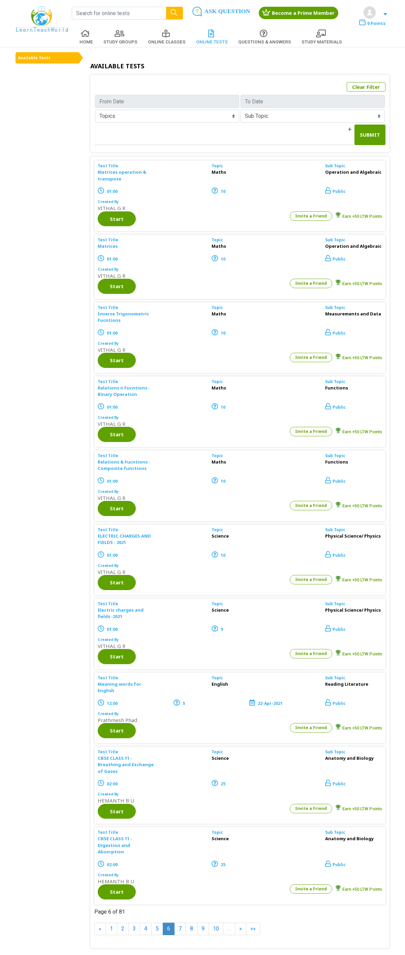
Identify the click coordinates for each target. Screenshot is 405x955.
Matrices (108, 246)
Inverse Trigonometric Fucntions (123, 317)
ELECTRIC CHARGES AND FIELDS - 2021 (124, 539)
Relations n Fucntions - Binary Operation (124, 391)
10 (216, 928)
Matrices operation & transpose (122, 175)
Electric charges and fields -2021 (121, 613)
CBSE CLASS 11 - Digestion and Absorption (115, 845)
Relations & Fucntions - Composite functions (124, 465)
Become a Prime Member (298, 12)
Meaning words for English (119, 687)
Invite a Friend (311, 216)
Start (117, 218)
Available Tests (34, 58)
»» (253, 928)
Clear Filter (366, 86)
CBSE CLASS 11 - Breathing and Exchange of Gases (126, 764)
